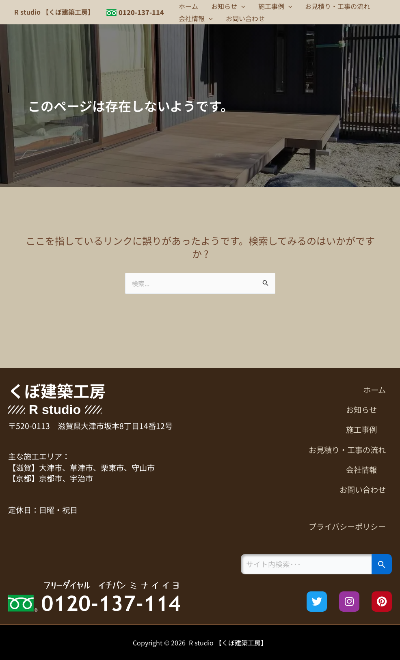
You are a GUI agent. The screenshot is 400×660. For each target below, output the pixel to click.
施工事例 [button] (275, 6)
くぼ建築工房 (57, 390)
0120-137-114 (141, 12)
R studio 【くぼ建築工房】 (54, 12)
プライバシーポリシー (347, 526)
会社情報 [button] (196, 18)
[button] (241, 6)
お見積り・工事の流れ (337, 6)
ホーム (188, 6)
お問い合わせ (245, 18)
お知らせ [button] (228, 6)
